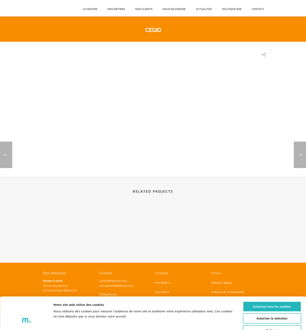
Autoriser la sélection (272, 292)
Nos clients (143, 9)
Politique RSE (232, 9)
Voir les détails (221, 322)
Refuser (272, 304)
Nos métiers (116, 9)
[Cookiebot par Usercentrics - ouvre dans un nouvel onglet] (26, 322)
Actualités (204, 9)
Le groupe (90, 9)
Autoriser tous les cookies (272, 280)
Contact (258, 9)
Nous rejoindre (174, 9)
